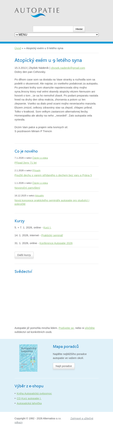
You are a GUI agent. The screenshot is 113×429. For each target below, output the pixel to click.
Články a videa (40, 158)
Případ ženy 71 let (26, 162)
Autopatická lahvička (29, 403)
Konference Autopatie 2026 (55, 243)
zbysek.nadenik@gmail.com (68, 67)
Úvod (18, 48)
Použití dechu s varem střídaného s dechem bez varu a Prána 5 (53, 175)
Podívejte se (66, 327)
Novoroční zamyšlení (27, 187)
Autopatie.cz (22, 1)
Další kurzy (24, 254)
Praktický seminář (52, 235)
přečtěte (90, 327)
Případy (36, 170)
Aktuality (39, 195)
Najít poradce (64, 365)
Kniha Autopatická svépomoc (34, 393)
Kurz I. (47, 227)
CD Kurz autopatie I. (29, 398)
